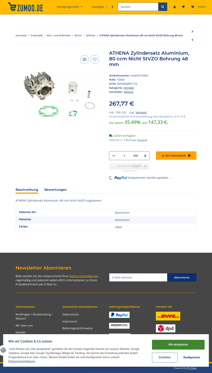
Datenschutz (70, 314)
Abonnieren (182, 277)
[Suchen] (138, 7)
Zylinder (129, 88)
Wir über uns (24, 325)
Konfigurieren (191, 357)
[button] (174, 6)
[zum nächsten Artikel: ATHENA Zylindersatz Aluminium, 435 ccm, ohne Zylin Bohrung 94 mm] (192, 31)
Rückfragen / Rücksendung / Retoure (34, 316)
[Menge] (124, 156)
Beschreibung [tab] (27, 190)
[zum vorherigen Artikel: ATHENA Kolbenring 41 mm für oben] (192, 40)
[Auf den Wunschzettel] (94, 59)
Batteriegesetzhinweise (77, 328)
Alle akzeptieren (177, 344)
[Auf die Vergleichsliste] (84, 59)
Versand (141, 112)
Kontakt (21, 332)
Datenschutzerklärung (83, 276)
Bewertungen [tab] (55, 190)
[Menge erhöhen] (145, 156)
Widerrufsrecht (72, 335)
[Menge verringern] (113, 156)
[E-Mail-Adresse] (138, 277)
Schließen (163, 357)
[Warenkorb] (198, 6)
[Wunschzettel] (183, 6)
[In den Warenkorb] (176, 155)
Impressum (69, 321)
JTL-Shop (191, 368)
